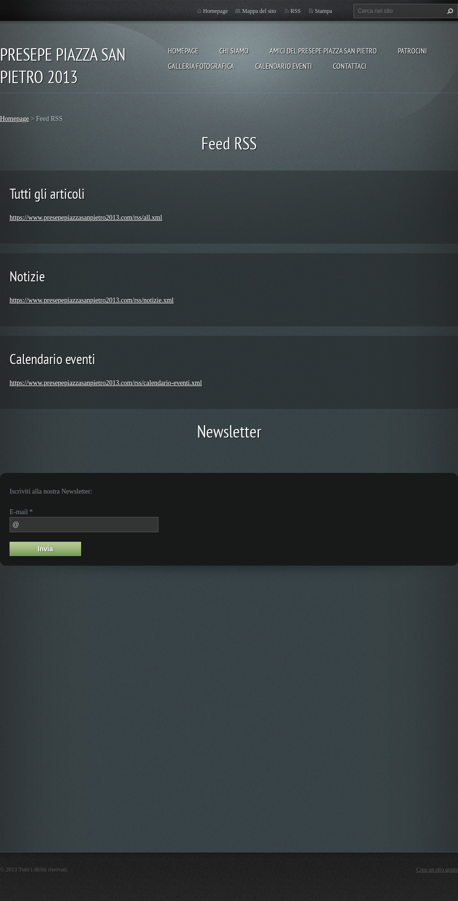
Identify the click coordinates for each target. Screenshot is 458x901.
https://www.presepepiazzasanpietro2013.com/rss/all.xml (86, 217)
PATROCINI (412, 50)
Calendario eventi (283, 66)
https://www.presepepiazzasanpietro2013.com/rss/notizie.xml (92, 300)
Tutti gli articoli (47, 193)
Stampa (323, 11)
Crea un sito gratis (437, 869)
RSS (296, 11)
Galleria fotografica (201, 66)
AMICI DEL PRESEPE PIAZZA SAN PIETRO (323, 50)
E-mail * (21, 511)
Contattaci (349, 66)
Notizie (27, 276)
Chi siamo (234, 50)
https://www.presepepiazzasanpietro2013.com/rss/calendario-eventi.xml (106, 382)
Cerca (449, 11)
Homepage (183, 50)
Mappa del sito (259, 11)
